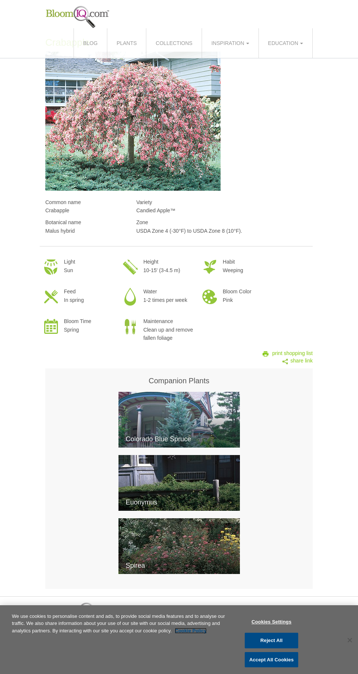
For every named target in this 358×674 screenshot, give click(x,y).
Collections (174, 43)
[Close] (350, 642)
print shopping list (292, 353)
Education (283, 43)
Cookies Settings (271, 623)
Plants (127, 43)
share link (301, 361)
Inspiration (227, 43)
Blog (90, 43)
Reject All (271, 642)
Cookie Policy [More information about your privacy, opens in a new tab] (190, 632)
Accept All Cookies (271, 662)
